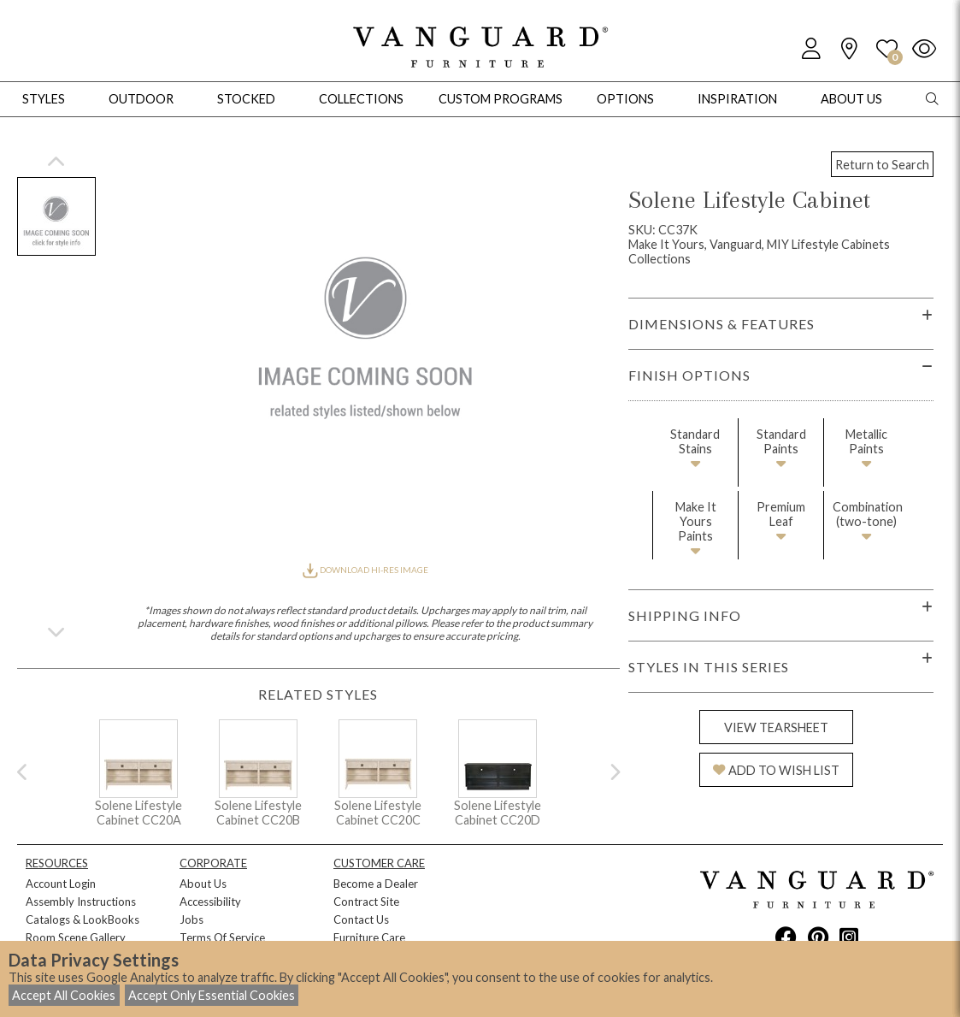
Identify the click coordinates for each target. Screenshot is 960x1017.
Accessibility (210, 901)
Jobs (191, 919)
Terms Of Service (222, 937)
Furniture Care (369, 937)
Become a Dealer (375, 883)
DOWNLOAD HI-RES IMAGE (365, 570)
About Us (203, 883)
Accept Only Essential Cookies (211, 995)
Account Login (61, 883)
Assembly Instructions (81, 901)
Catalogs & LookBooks (82, 919)
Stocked (246, 99)
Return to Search (882, 164)
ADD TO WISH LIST (776, 770)
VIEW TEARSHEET (776, 727)
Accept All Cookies (63, 995)
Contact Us (361, 919)
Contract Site (366, 901)
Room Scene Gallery (76, 937)
